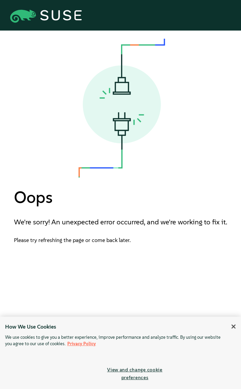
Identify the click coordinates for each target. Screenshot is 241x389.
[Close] (233, 326)
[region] (120, 353)
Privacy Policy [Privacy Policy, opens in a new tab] (81, 343)
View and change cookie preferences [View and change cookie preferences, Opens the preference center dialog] (134, 374)
